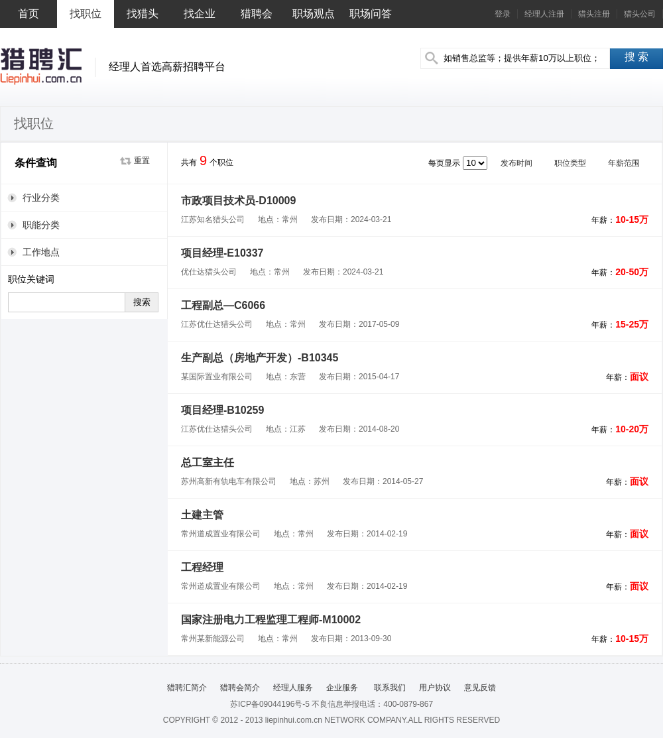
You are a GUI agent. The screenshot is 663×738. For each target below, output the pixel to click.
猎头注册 (594, 14)
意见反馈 (480, 687)
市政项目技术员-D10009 (238, 200)
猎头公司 (640, 14)
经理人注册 (544, 14)
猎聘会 (256, 13)
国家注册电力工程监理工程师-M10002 (271, 619)
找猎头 (142, 13)
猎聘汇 (41, 66)
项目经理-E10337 (222, 253)
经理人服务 (293, 687)
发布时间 (521, 163)
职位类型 (574, 163)
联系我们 (388, 687)
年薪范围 (628, 163)
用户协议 (435, 687)
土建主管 (202, 515)
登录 (503, 14)
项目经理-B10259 (222, 410)
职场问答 (370, 13)
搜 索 (636, 56)
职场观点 (313, 13)
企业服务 (342, 687)
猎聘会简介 (240, 687)
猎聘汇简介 (187, 687)
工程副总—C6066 (223, 305)
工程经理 (202, 567)
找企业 (199, 13)
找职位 (85, 13)
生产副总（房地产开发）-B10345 (259, 357)
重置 (142, 160)
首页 (28, 13)
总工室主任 (207, 462)
